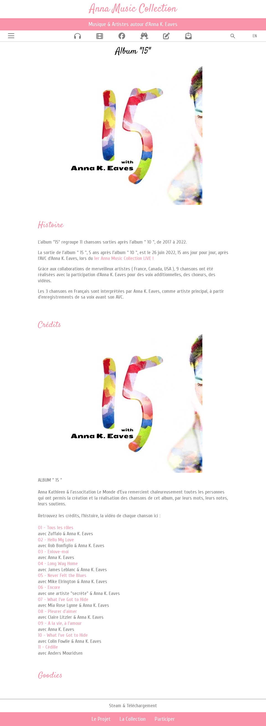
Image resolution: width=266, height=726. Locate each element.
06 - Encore (49, 587)
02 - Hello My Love (56, 540)
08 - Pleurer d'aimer (57, 611)
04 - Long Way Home (58, 563)
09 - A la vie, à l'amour (60, 623)
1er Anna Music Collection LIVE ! (124, 258)
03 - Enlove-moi (53, 552)
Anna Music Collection (133, 9)
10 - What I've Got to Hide (63, 635)
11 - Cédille (48, 647)
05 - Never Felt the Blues (62, 575)
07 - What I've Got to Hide (63, 599)
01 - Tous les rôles (55, 528)
